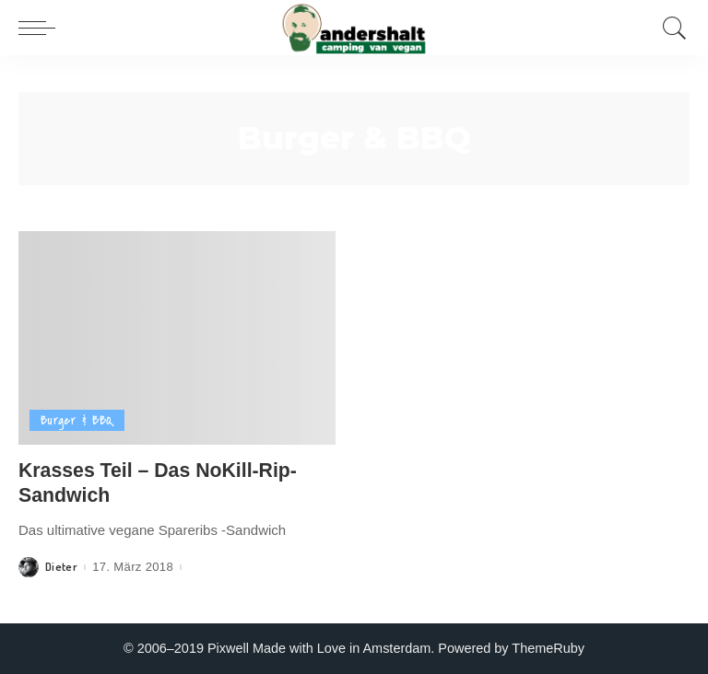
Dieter (61, 567)
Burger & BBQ (77, 420)
